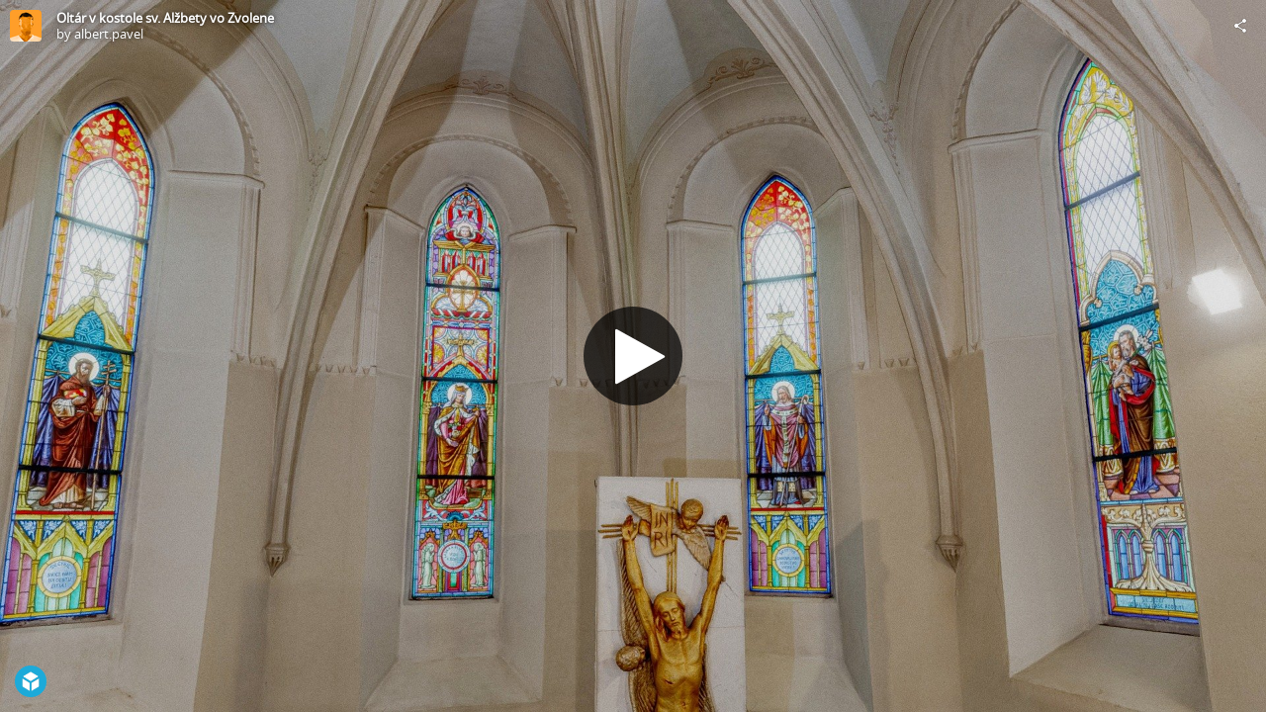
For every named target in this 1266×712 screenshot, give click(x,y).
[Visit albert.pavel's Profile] (26, 26)
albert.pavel (108, 34)
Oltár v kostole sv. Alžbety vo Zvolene (165, 18)
